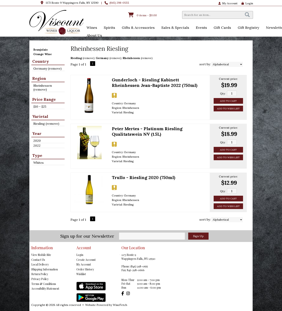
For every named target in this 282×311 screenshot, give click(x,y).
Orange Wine (42, 54)
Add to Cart (228, 100)
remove (88, 58)
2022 (37, 145)
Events (200, 28)
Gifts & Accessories (136, 28)
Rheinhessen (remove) (42, 87)
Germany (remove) (47, 68)
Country (40, 61)
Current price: (228, 79)
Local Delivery (40, 264)
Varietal (40, 116)
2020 (37, 141)
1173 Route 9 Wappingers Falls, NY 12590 (72, 3)
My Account (83, 264)
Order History (85, 269)
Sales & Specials (174, 28)
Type (37, 155)
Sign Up (198, 236)
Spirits (108, 28)
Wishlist (81, 274)
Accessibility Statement (45, 288)
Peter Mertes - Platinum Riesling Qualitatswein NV (147, 131)
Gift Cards (222, 27)
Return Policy (39, 274)
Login (247, 3)
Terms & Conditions (43, 284)
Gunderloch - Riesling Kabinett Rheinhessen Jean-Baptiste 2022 (154, 82)
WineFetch (120, 305)
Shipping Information (44, 269)
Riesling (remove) (46, 123)
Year (37, 133)
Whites (38, 163)
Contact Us (38, 260)
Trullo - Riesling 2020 (143, 177)
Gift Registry (248, 27)
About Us (93, 35)
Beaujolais (40, 49)
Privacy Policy (40, 279)
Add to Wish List (228, 108)
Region (39, 78)
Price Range (44, 99)
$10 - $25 (39, 106)
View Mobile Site (41, 255)
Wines (90, 28)
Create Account (86, 260)
